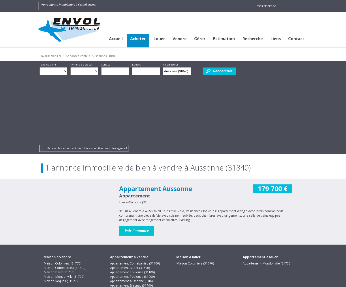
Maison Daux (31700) (59, 205)
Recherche (252, 38)
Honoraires (158, 256)
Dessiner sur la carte (197, 71)
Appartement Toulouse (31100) (132, 205)
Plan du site (181, 256)
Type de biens (47, 64)
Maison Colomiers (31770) (62, 196)
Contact (296, 38)
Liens (275, 38)
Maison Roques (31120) (61, 214)
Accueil (116, 38)
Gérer (199, 38)
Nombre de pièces (81, 64)
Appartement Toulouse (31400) (132, 231)
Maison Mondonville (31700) (64, 209)
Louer (159, 38)
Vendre (180, 38)
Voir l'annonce (137, 163)
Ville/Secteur (170, 64)
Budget (136, 64)
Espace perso (266, 6)
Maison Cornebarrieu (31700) (64, 200)
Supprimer (188, 72)
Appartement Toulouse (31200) (132, 209)
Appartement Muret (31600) (130, 200)
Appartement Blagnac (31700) (131, 218)
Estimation (224, 38)
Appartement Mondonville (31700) (267, 196)
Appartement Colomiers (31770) (133, 227)
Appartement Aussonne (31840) (133, 214)
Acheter (138, 38)
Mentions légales (131, 256)
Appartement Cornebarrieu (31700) (135, 196)
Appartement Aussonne (155, 121)
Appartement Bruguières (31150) (133, 222)
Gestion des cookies (210, 256)
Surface (105, 64)
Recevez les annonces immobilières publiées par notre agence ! (87, 81)
